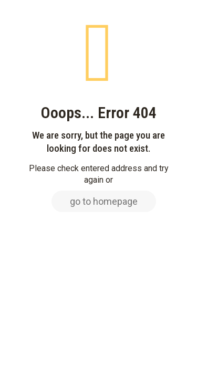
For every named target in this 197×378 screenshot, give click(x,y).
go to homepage (104, 201)
